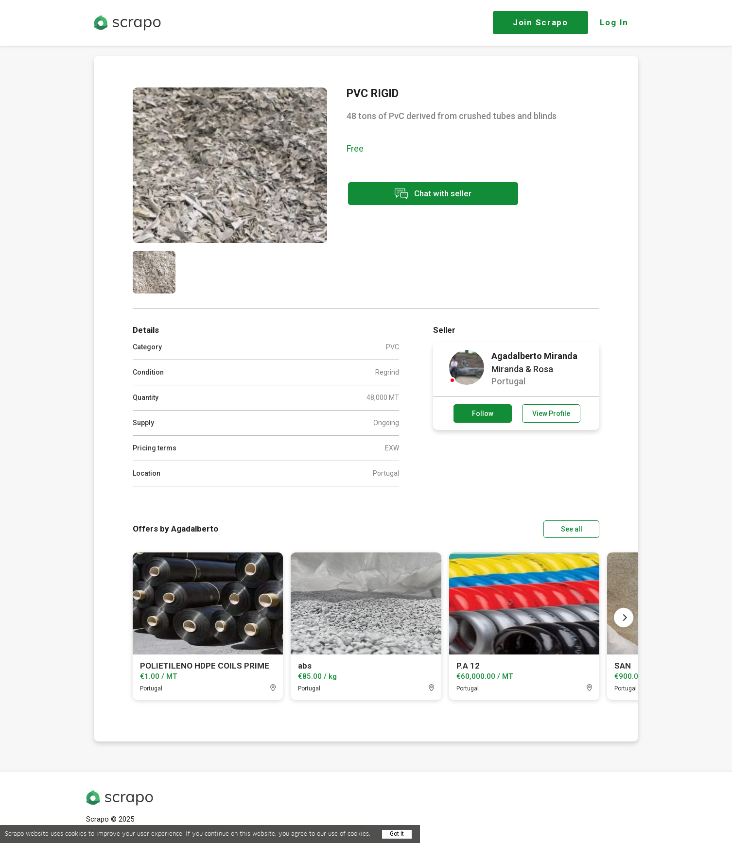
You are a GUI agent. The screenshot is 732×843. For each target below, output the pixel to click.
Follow (482, 413)
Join (540, 22)
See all (571, 529)
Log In (614, 22)
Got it (397, 833)
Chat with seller (433, 193)
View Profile (551, 413)
